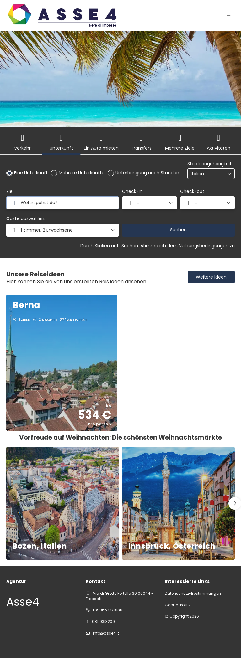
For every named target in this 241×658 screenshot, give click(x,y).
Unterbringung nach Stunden (147, 173)
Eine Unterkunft (31, 173)
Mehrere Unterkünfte (81, 173)
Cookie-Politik (177, 605)
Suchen (178, 230)
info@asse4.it (105, 633)
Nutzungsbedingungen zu (207, 246)
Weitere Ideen (211, 277)
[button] (62, 230)
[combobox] (206, 174)
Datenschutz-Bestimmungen (193, 593)
